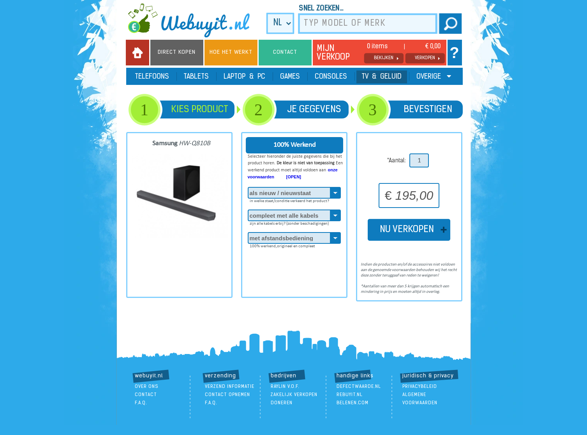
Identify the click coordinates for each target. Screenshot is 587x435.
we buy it (194, 20)
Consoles (331, 77)
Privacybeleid (419, 386)
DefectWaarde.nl (359, 386)
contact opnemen (227, 395)
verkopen (425, 58)
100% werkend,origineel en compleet (282, 244)
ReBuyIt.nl (350, 395)
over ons (147, 386)
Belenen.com (352, 403)
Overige (433, 76)
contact (146, 395)
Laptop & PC (244, 77)
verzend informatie (229, 386)
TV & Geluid (381, 77)
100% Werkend (294, 145)
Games (290, 77)
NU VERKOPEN (409, 229)
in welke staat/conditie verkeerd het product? (289, 199)
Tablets (196, 77)
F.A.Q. (141, 403)
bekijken (383, 58)
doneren (282, 403)
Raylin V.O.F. (285, 386)
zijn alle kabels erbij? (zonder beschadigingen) (289, 222)
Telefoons (152, 77)
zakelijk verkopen (294, 395)
